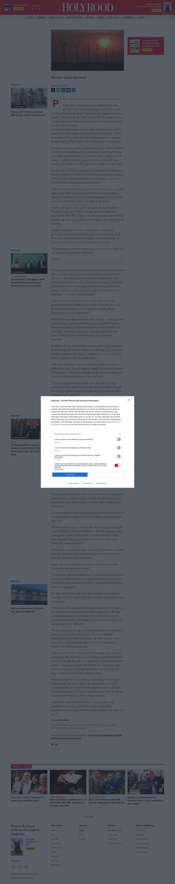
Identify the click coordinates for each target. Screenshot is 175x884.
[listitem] (87, 434)
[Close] (129, 401)
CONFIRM (69, 475)
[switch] (117, 439)
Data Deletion (74, 483)
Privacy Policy (101, 483)
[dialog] (87, 442)
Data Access (87, 483)
